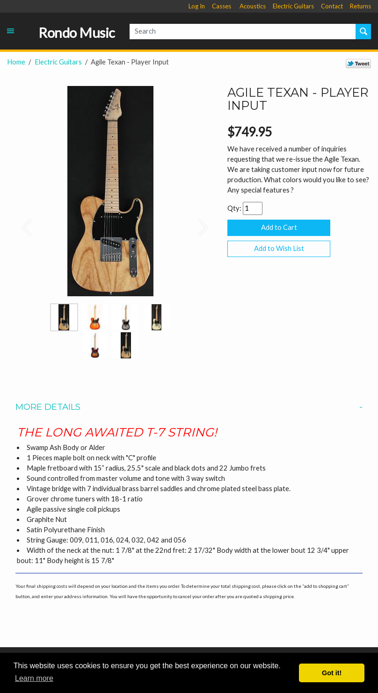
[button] (22, 222)
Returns (360, 6)
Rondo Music (76, 32)
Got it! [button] (332, 673)
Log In (197, 6)
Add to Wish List (279, 248)
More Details (188, 407)
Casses (221, 6)
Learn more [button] (34, 678)
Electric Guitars (293, 6)
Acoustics (253, 6)
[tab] (189, 407)
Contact (332, 6)
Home (16, 62)
